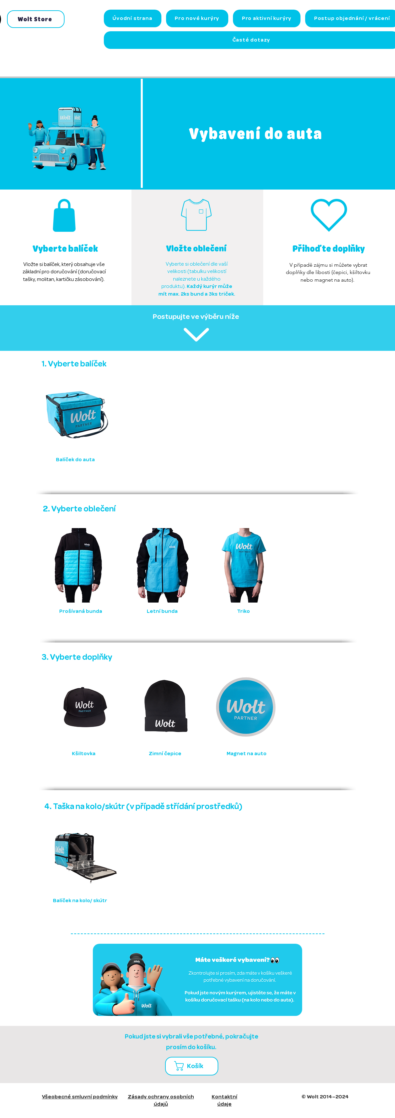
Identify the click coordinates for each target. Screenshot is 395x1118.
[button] (194, 1066)
